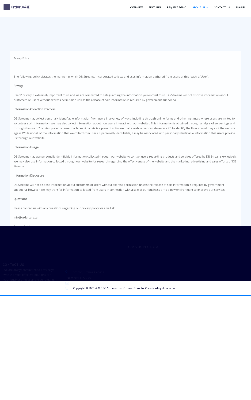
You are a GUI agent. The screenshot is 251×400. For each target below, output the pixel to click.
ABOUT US (200, 7)
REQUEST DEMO (176, 7)
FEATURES (155, 7)
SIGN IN (240, 7)
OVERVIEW (136, 7)
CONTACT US (222, 7)
